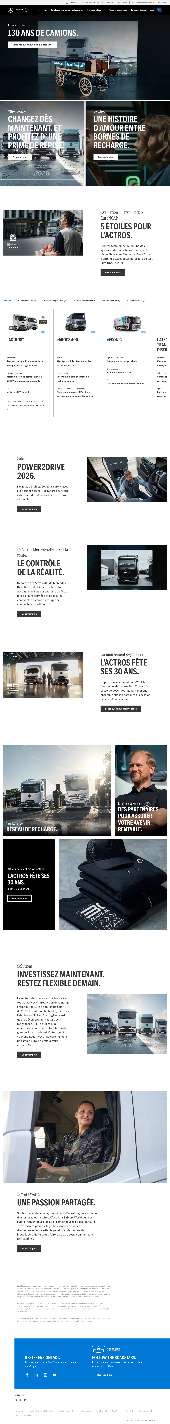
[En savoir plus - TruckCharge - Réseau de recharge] (57, 790)
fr (20, 1400)
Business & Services (95, 10)
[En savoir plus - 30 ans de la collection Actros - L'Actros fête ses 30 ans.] (29, 884)
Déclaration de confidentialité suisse (40, 1411)
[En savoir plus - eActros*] (26, 363)
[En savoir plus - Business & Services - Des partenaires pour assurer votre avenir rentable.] (141, 790)
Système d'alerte (143, 1411)
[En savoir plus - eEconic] (127, 363)
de (15, 1400)
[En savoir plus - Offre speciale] (42, 143)
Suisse (162, 3)
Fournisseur (18, 1411)
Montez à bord (104, 1375)
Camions (43, 10)
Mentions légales (85, 1411)
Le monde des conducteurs (142, 10)
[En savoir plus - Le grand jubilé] (85, 63)
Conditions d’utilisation (22, 1416)
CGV (37, 1416)
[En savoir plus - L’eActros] (128, 143)
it (25, 1400)
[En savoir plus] (113, 884)
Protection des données (66, 1411)
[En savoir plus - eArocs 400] (77, 363)
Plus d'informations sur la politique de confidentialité (114, 1411)
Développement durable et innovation (67, 10)
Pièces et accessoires (118, 10)
